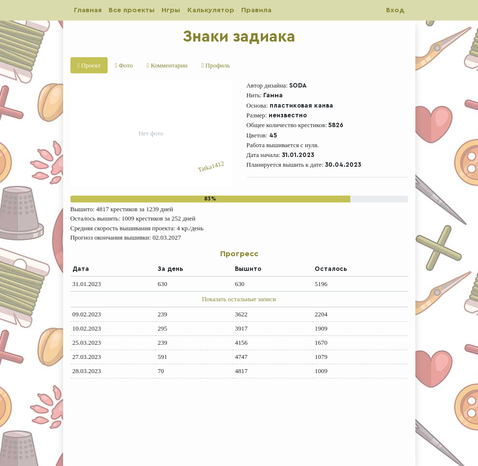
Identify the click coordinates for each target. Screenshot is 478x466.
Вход (395, 10)
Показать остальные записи (239, 299)
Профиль (216, 65)
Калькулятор (210, 10)
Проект (89, 65)
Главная (88, 10)
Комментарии (167, 65)
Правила (256, 10)
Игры (170, 10)
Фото (124, 65)
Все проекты (132, 10)
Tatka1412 (211, 167)
